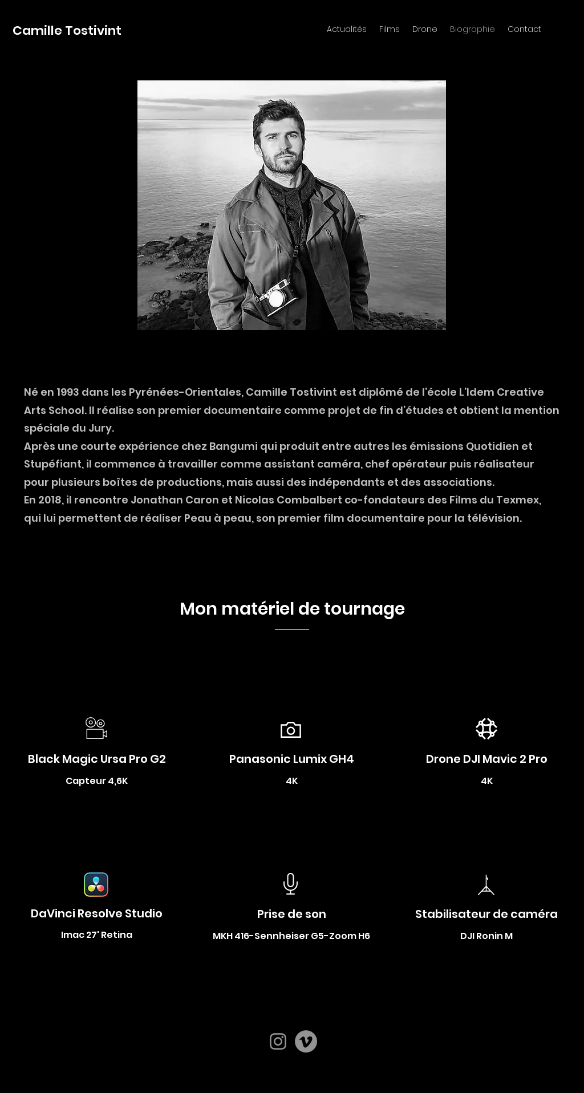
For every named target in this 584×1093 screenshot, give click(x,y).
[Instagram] (278, 1041)
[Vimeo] (306, 1041)
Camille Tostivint (67, 30)
